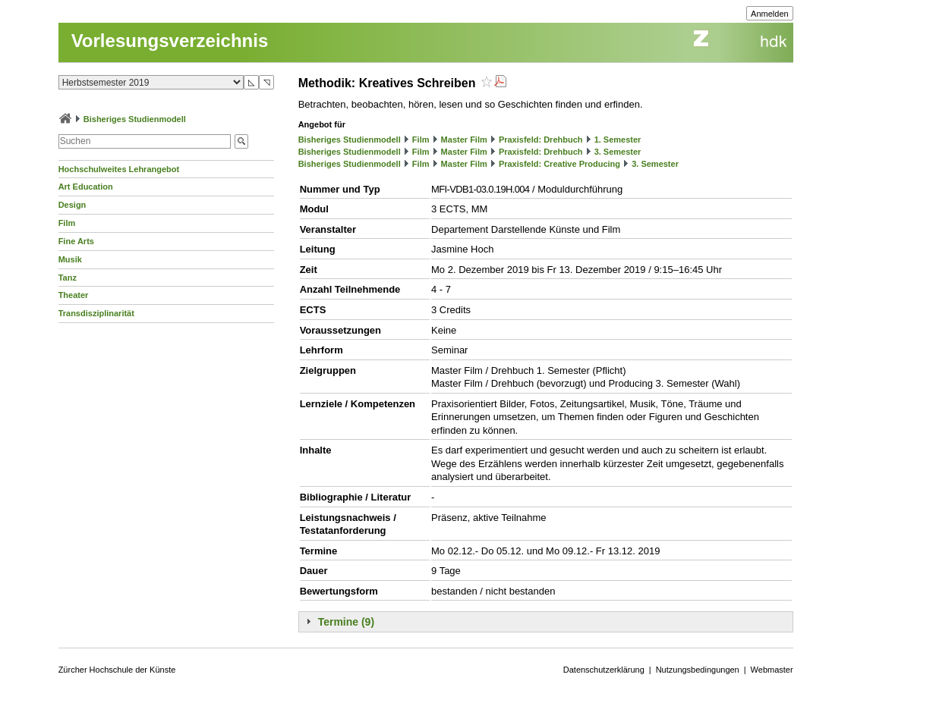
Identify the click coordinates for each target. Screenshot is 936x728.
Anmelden (770, 13)
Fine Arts (76, 241)
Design (72, 204)
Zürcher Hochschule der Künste (117, 669)
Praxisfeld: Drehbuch (541, 139)
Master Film (464, 139)
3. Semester (617, 151)
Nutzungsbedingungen (697, 669)
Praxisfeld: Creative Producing (559, 163)
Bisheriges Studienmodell (135, 119)
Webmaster (772, 669)
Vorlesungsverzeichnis (170, 40)
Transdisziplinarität (96, 313)
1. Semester (617, 139)
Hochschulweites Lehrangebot (119, 169)
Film (67, 223)
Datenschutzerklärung (603, 669)
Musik (70, 259)
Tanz (67, 277)
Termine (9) (346, 622)
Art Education (85, 186)
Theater (73, 295)
